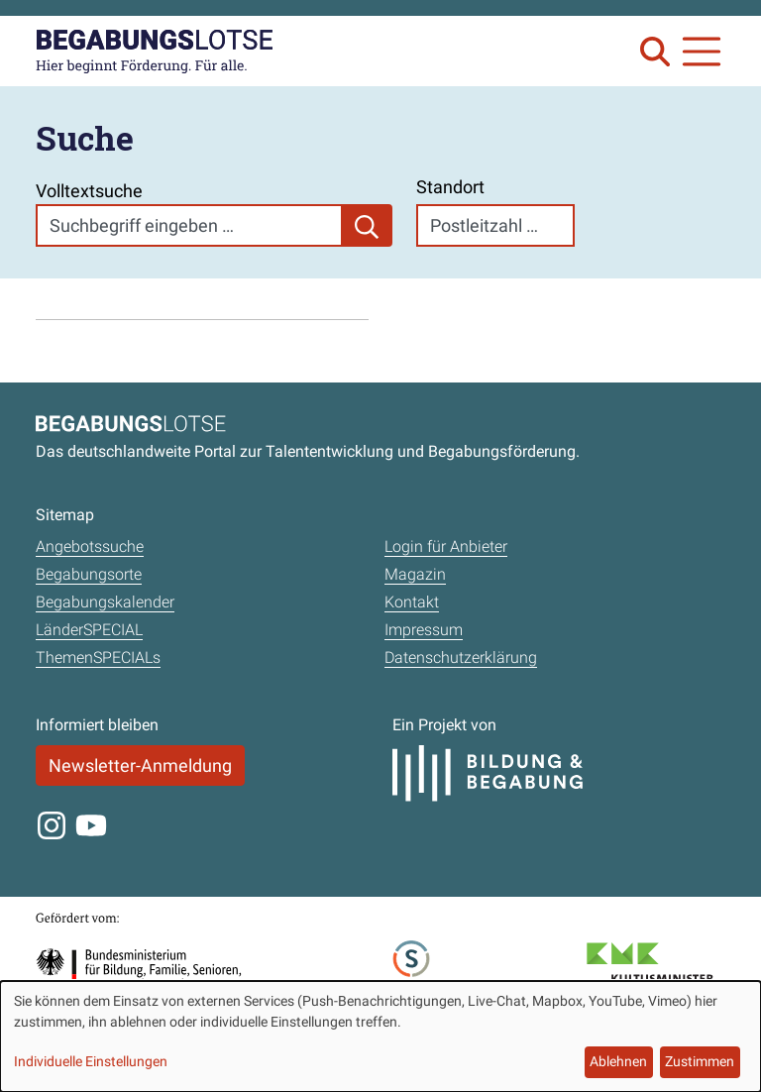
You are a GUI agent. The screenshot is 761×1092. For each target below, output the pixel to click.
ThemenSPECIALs (98, 657)
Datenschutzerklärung (460, 657)
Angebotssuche (90, 546)
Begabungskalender (105, 602)
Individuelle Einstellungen (90, 1061)
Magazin (415, 574)
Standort (450, 186)
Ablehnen (618, 1061)
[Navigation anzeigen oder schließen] (701, 51)
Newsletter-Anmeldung (140, 765)
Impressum (423, 629)
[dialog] (380, 1036)
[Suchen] (366, 225)
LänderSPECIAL (89, 629)
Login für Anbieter (445, 546)
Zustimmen (699, 1061)
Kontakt (411, 602)
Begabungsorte (89, 574)
